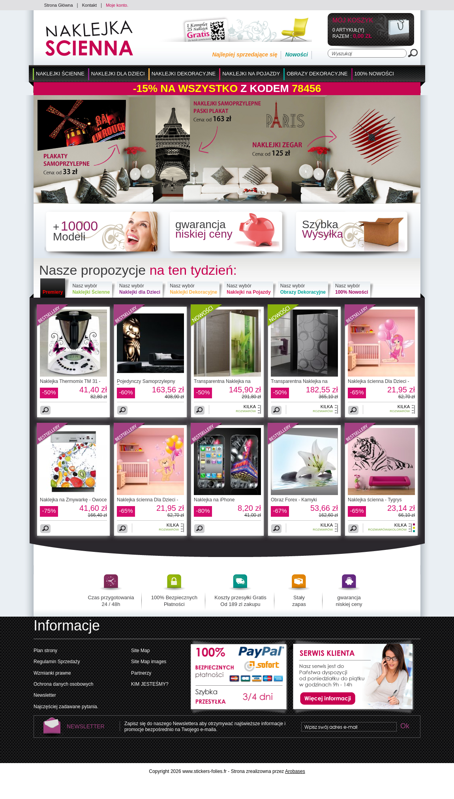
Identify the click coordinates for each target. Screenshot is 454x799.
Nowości (296, 54)
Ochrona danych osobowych (63, 684)
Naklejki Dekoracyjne (184, 74)
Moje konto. (117, 5)
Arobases (295, 771)
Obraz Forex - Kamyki (294, 500)
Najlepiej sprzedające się (244, 54)
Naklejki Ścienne (60, 74)
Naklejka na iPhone (214, 500)
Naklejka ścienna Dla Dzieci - (378, 381)
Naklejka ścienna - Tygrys (375, 500)
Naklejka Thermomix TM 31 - (70, 381)
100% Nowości (374, 74)
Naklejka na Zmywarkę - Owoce (73, 500)
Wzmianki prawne (52, 673)
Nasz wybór (91, 289)
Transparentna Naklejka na (222, 381)
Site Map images (148, 661)
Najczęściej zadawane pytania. (66, 706)
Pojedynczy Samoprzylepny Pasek (146, 384)
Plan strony (45, 650)
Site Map (140, 650)
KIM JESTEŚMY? (150, 684)
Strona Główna (58, 5)
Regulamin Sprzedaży (57, 661)
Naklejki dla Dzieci (118, 74)
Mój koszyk (352, 21)
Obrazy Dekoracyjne (317, 74)
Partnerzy (141, 673)
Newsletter (45, 695)
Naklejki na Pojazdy (251, 74)
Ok (404, 726)
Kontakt (89, 5)
